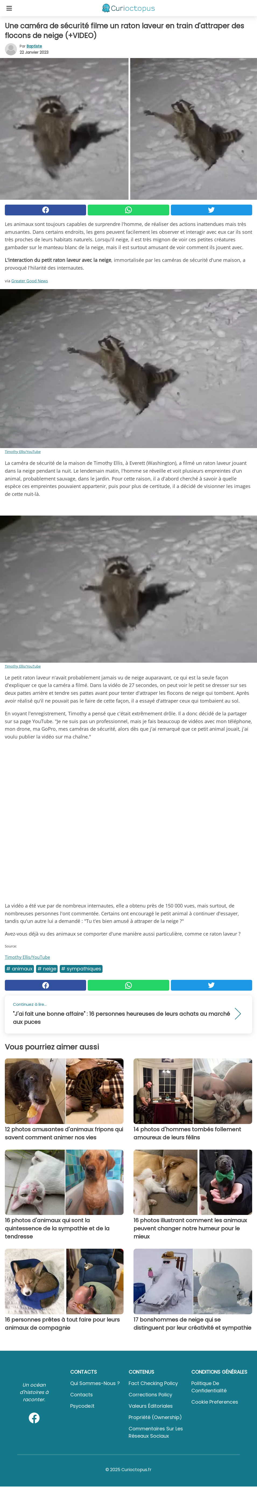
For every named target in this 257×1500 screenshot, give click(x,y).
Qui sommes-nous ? (95, 1383)
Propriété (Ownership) (155, 1417)
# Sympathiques (81, 968)
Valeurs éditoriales (151, 1406)
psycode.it (82, 1406)
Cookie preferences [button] (214, 1402)
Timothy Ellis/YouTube (23, 451)
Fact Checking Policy (153, 1383)
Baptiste (34, 46)
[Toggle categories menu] (9, 8)
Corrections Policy (150, 1394)
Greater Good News (29, 280)
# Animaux (19, 968)
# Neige (46, 968)
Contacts (81, 1394)
